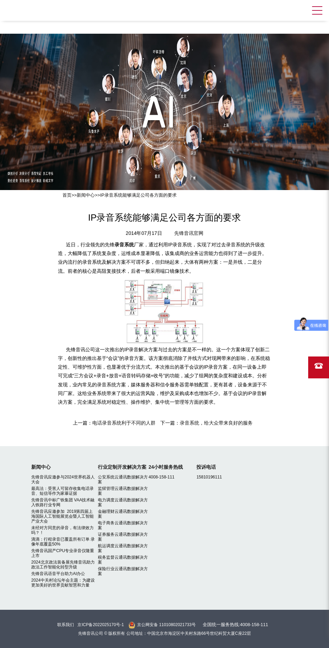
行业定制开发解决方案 (122, 467)
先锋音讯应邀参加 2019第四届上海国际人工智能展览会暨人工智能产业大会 (62, 516)
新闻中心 (86, 195)
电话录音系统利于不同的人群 (123, 423)
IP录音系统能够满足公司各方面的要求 (138, 195)
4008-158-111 (162, 477)
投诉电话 (206, 467)
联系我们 (65, 624)
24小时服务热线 (166, 467)
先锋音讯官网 (188, 233)
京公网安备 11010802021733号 (166, 624)
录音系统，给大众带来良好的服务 (216, 423)
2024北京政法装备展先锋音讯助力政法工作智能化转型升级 (63, 564)
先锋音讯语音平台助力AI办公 (58, 573)
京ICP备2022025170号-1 (100, 624)
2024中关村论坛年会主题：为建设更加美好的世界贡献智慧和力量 (63, 583)
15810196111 (209, 477)
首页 (66, 195)
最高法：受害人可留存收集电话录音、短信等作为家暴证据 (62, 491)
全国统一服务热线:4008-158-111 (235, 624)
